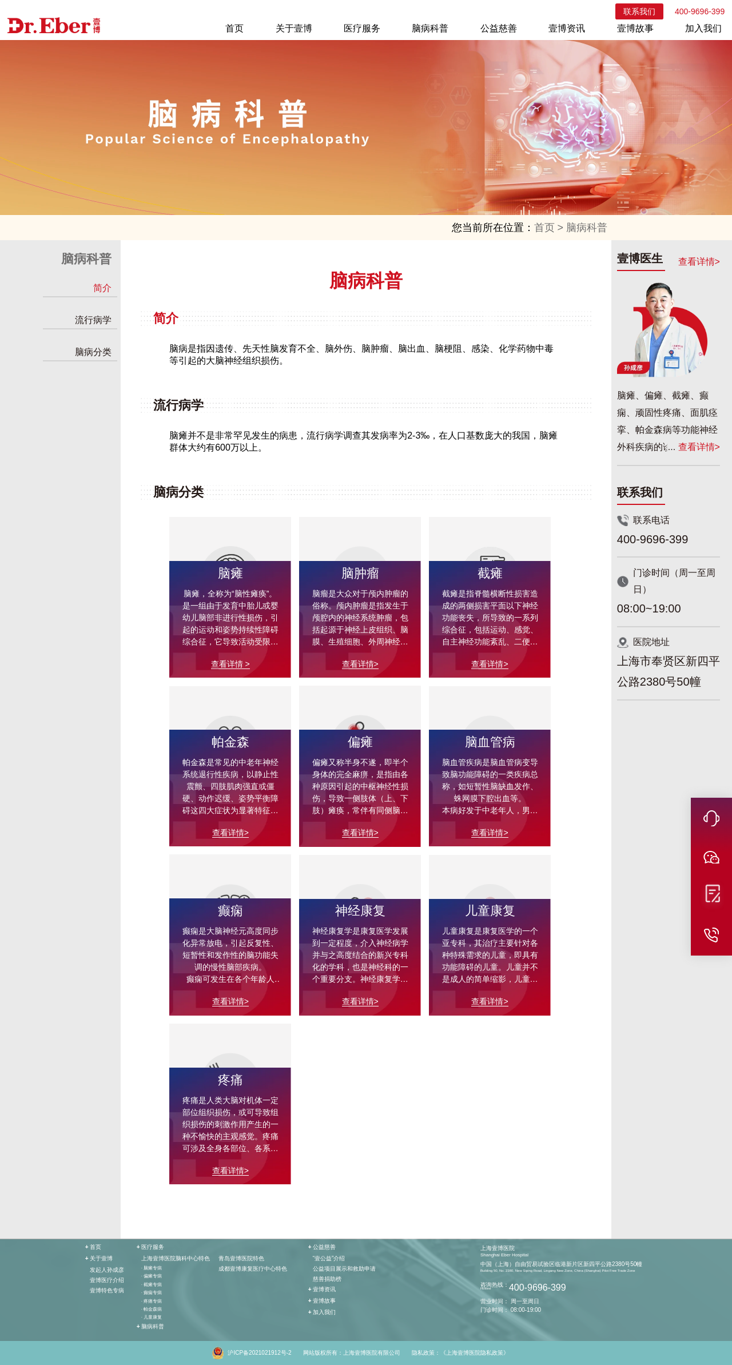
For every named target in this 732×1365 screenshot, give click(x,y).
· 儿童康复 (151, 1317)
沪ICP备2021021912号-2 (259, 1353)
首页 (234, 28)
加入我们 (703, 28)
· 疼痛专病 (151, 1301)
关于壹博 (294, 28)
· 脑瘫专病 (151, 1268)
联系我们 (639, 11)
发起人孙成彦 (107, 1270)
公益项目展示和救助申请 (344, 1268)
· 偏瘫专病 (151, 1276)
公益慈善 (498, 28)
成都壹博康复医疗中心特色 (252, 1268)
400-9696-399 (700, 11)
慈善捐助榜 (327, 1279)
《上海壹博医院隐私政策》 (474, 1353)
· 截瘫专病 (151, 1284)
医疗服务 (362, 28)
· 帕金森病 (151, 1309)
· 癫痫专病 (151, 1292)
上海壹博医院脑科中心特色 (175, 1258)
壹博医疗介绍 (107, 1280)
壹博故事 (635, 28)
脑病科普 (430, 28)
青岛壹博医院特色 (241, 1258)
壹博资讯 (566, 28)
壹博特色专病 (107, 1290)
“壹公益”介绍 (329, 1258)
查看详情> (699, 261)
